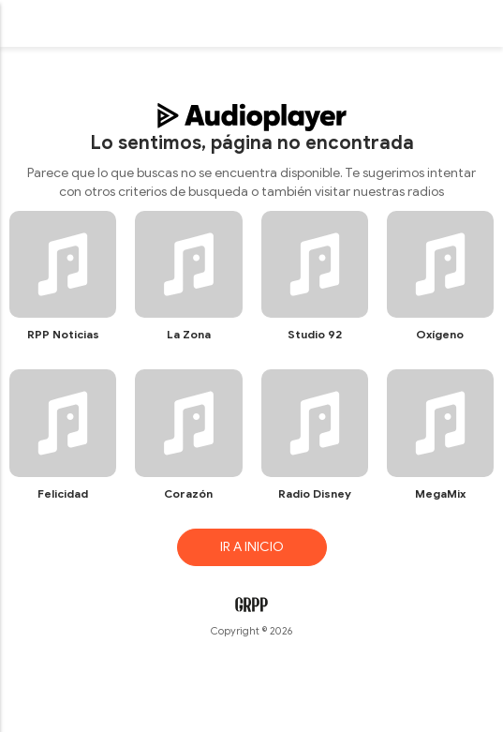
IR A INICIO (252, 547)
